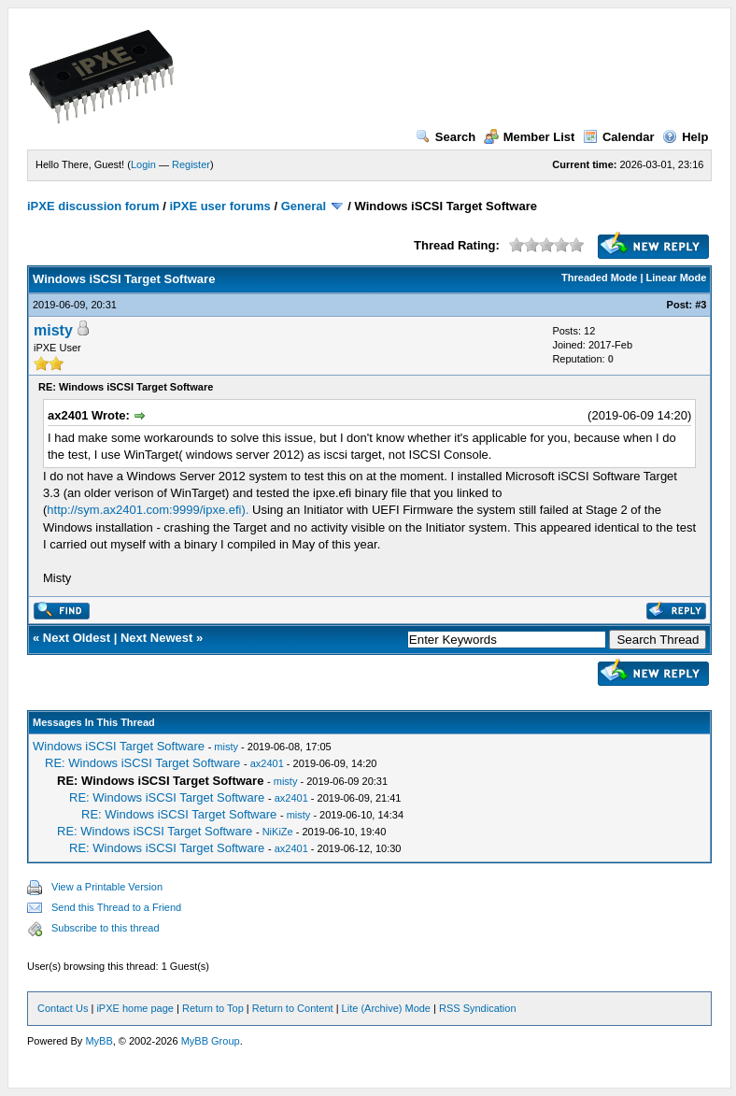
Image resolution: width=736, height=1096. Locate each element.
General (303, 206)
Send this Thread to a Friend (116, 907)
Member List (529, 137)
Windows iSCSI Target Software (119, 746)
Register (191, 164)
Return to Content (292, 1008)
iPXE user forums (219, 206)
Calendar (619, 137)
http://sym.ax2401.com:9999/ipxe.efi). (147, 510)
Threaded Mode (599, 277)
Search (445, 137)
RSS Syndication (478, 1008)
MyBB (98, 1040)
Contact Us (62, 1008)
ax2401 (267, 763)
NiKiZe (277, 831)
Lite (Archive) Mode (386, 1008)
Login (143, 164)
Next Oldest (76, 638)
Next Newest (156, 638)
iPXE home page (135, 1008)
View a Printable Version (107, 886)
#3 (700, 304)
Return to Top (213, 1008)
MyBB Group (210, 1040)
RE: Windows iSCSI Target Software (142, 763)
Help (685, 137)
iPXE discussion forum (93, 206)
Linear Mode (676, 277)
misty (53, 330)
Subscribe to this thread (105, 927)
